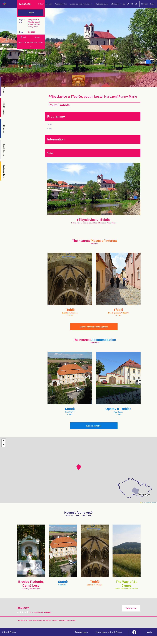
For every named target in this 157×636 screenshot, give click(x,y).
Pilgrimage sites (46, 4)
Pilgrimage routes (101, 4)
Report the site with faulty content (30, 42)
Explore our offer (93, 426)
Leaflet (142, 502)
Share (37, 37)
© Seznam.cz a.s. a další (150, 502)
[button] (78, 467)
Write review (131, 608)
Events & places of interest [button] (81, 4)
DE (136, 4)
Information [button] (116, 4)
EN (128, 4)
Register (144, 4)
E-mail (23, 37)
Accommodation (61, 4)
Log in (152, 4)
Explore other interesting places (94, 327)
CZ (124, 4)
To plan (31, 12)
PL (132, 4)
